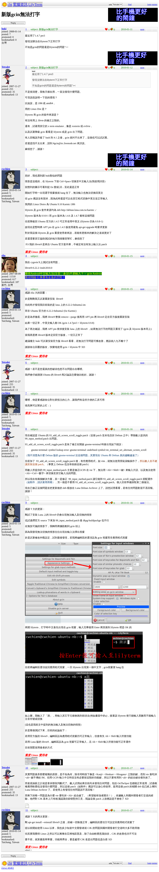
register (154, 4)
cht (10, 4)
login (149, 4)
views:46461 (7, 868)
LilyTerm (35, 4)
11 (26, 810)
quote (142, 29)
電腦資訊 (20, 4)
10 (26, 767)
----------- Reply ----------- (13, 23)
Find (130, 4)
